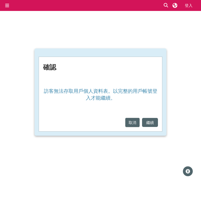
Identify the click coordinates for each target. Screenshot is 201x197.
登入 (188, 5)
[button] (166, 5)
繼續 (150, 122)
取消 (132, 122)
